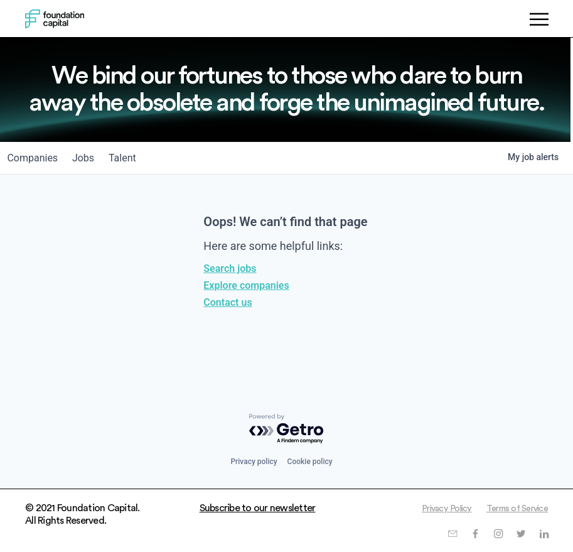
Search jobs (229, 268)
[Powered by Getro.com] (286, 429)
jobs (92, 158)
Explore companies (246, 285)
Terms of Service (513, 508)
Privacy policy (253, 461)
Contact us (227, 302)
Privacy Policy (435, 508)
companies (35, 158)
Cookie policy (310, 461)
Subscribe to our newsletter (258, 508)
